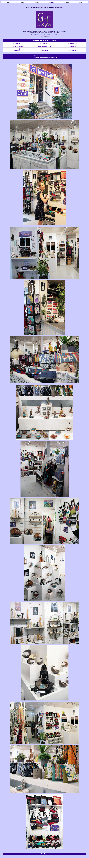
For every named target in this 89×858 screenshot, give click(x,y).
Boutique (51, 2)
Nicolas (37, 2)
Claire (22, 2)
